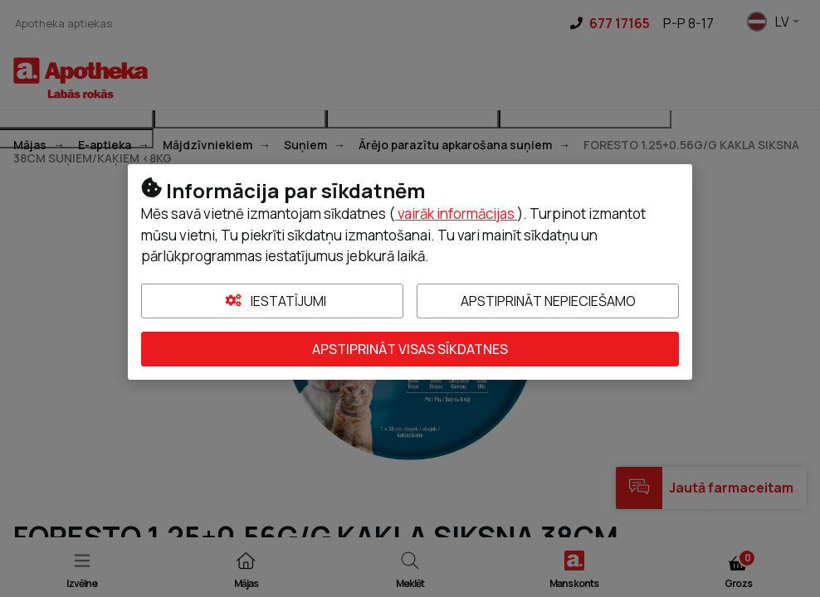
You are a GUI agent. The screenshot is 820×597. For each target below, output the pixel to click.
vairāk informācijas (456, 213)
